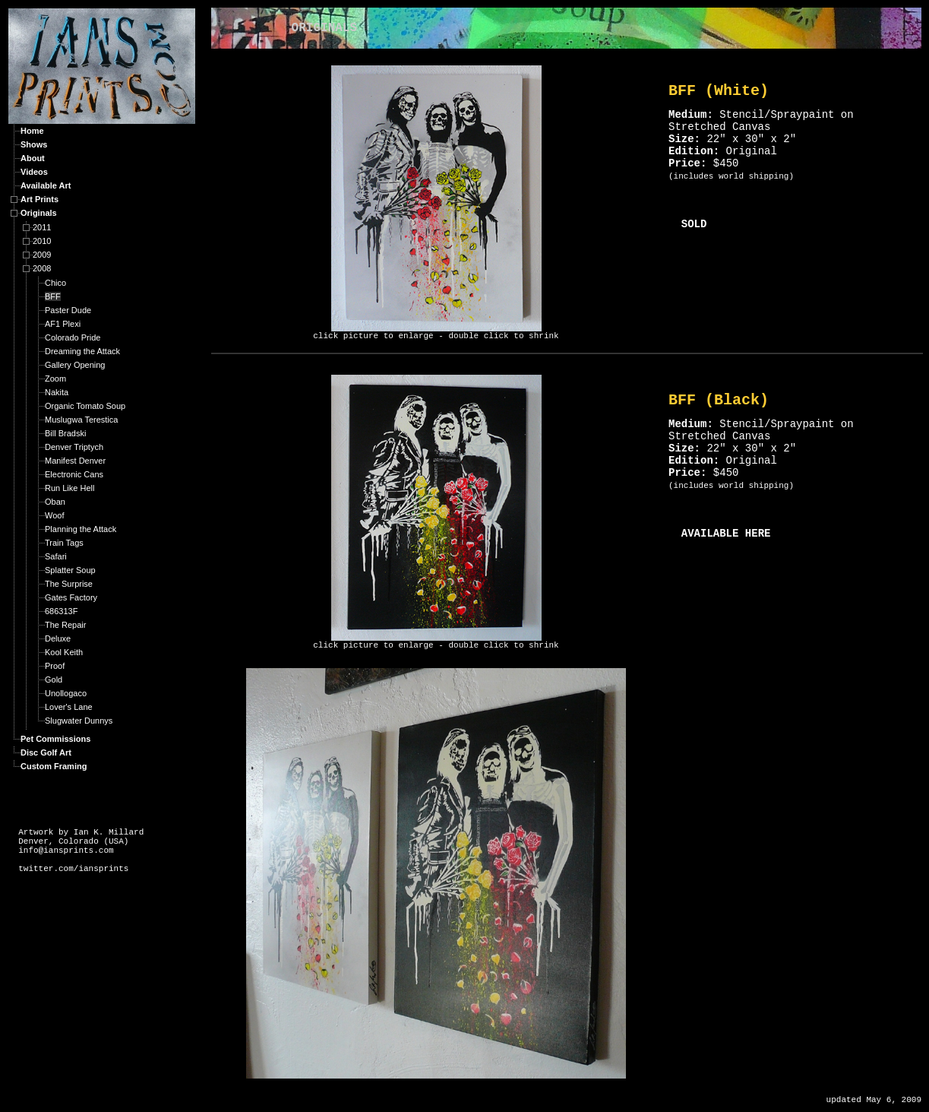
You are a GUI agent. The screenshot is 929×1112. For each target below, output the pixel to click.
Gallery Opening (75, 364)
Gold (53, 679)
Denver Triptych (74, 446)
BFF (53, 296)
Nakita (56, 392)
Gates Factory (71, 597)
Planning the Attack (80, 529)
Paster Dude (68, 310)
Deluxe (58, 638)
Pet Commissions (55, 738)
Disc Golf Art (46, 752)
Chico (55, 282)
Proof (55, 665)
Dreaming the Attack (82, 351)
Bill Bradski (65, 433)
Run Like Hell (69, 488)
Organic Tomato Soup (85, 405)
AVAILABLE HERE (726, 533)
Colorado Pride (72, 337)
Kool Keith (64, 652)
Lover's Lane (69, 706)
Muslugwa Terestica (81, 419)
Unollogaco (66, 693)
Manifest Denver (75, 460)
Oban (55, 501)
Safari (56, 556)
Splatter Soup (70, 570)
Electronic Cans (74, 474)
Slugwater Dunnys (78, 720)
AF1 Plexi (63, 323)
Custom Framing (54, 766)
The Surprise (69, 583)
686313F (61, 611)
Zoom (55, 378)
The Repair (65, 624)
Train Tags (64, 542)
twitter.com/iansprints (73, 868)
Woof (54, 515)
